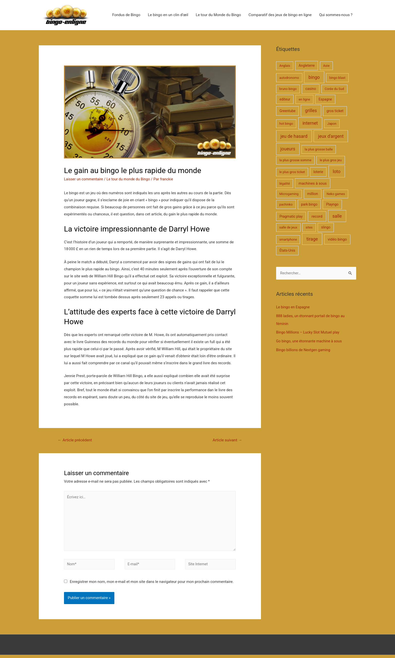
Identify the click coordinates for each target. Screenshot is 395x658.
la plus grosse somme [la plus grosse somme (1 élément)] (295, 160)
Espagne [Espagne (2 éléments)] (325, 99)
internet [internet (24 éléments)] (310, 123)
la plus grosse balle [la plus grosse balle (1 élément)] (319, 149)
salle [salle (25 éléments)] (337, 216)
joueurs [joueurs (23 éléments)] (287, 149)
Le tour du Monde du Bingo (218, 15)
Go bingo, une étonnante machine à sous (310, 340)
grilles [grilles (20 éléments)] (311, 110)
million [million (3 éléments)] (312, 194)
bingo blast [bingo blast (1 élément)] (337, 78)
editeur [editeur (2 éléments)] (284, 99)
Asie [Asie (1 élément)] (326, 66)
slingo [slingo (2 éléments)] (326, 228)
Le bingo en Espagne (293, 307)
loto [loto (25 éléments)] (337, 171)
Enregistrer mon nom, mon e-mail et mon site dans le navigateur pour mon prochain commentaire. (152, 585)
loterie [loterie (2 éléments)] (318, 172)
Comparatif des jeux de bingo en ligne (279, 15)
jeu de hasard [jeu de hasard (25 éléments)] (293, 136)
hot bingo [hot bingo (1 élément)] (286, 124)
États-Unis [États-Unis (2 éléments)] (287, 251)
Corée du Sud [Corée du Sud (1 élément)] (334, 89)
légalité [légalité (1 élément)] (284, 184)
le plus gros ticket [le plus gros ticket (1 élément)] (292, 172)
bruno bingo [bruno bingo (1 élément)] (288, 89)
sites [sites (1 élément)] (309, 228)
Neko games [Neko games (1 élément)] (335, 194)
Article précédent (75, 440)
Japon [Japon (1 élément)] (331, 124)
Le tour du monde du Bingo (130, 179)
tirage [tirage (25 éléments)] (312, 239)
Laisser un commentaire (84, 179)
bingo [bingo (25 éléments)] (314, 77)
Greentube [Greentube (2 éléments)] (287, 111)
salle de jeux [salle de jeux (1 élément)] (288, 228)
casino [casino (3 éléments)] (310, 89)
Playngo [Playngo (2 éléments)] (332, 205)
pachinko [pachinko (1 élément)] (286, 205)
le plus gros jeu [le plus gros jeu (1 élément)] (331, 160)
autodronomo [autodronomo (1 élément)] (289, 78)
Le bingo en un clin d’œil (168, 15)
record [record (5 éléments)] (317, 216)
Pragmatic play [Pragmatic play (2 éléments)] (291, 217)
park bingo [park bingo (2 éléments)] (309, 205)
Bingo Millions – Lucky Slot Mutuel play (309, 332)
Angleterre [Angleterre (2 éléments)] (307, 66)
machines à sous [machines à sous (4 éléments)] (312, 183)
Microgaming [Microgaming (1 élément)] (289, 194)
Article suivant (226, 440)
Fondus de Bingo (126, 15)
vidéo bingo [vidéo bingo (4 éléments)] (337, 239)
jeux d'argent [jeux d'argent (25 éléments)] (331, 136)
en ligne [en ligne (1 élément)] (304, 100)
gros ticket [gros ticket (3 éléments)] (334, 111)
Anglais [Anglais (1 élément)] (284, 66)
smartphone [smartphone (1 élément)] (288, 240)
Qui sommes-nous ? (335, 15)
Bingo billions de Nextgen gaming (304, 349)
